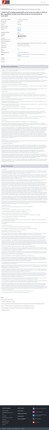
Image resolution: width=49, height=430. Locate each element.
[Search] (41, 2)
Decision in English (22, 36)
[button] (24, 66)
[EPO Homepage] (6, 2)
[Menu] (44, 2)
